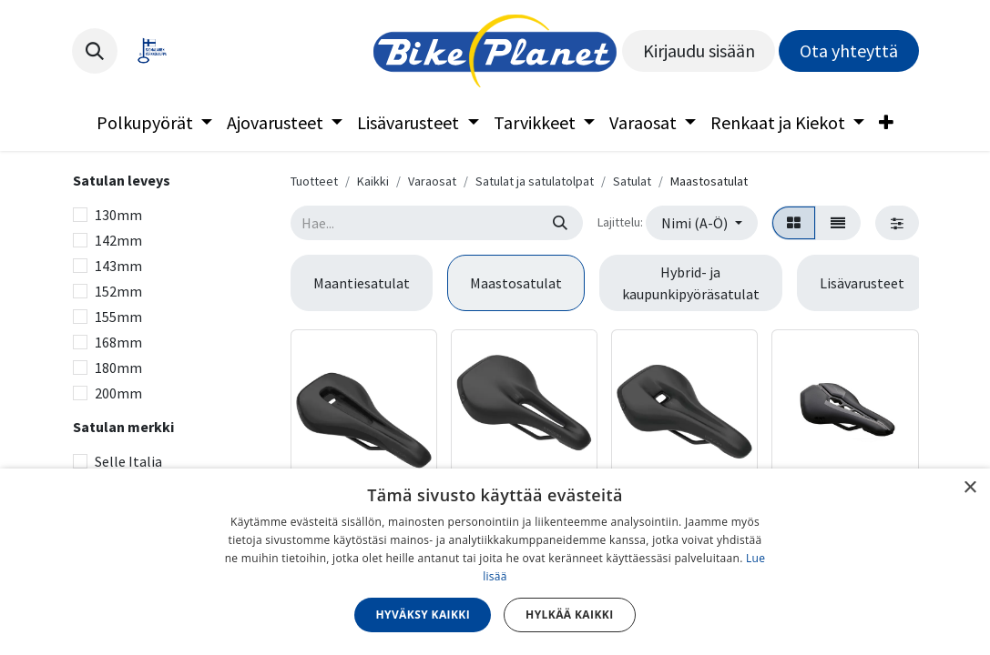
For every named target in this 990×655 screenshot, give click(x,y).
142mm (118, 240)
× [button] (969, 488)
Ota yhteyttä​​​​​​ (849, 50)
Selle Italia (128, 461)
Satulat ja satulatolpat (534, 181)
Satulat (632, 181)
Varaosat (432, 181)
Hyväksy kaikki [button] (422, 614)
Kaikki (373, 181)
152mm (118, 291)
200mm (118, 393)
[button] (94, 51)
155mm (118, 316)
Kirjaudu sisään (699, 50)
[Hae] (560, 223)
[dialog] (495, 562)
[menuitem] (154, 123)
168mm (118, 342)
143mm (118, 266)
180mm (118, 367)
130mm (118, 215)
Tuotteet (314, 181)
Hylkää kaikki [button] (569, 614)
